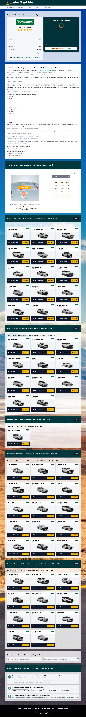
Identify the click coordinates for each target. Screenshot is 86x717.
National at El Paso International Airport (20, 689)
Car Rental (21, 7)
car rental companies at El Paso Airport (46, 70)
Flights (30, 7)
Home (19, 708)
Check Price (25, 242)
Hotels (37, 7)
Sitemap (66, 708)
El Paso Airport (76, 70)
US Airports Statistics (26, 708)
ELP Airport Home (10, 7)
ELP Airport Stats (46, 7)
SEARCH (76, 218)
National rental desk (16, 697)
